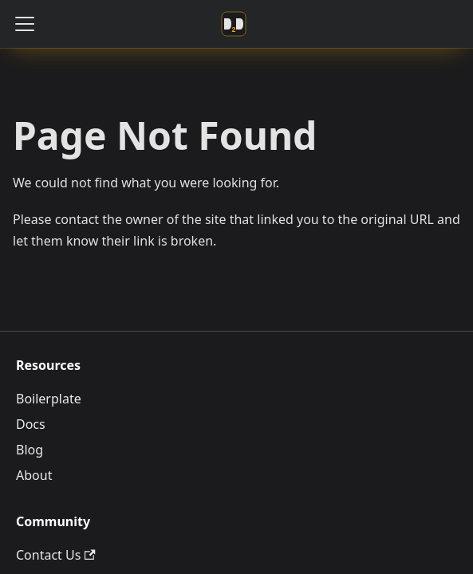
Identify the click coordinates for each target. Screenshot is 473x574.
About (34, 475)
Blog (29, 449)
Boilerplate (48, 398)
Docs (30, 424)
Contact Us (56, 555)
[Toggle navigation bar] (25, 24)
